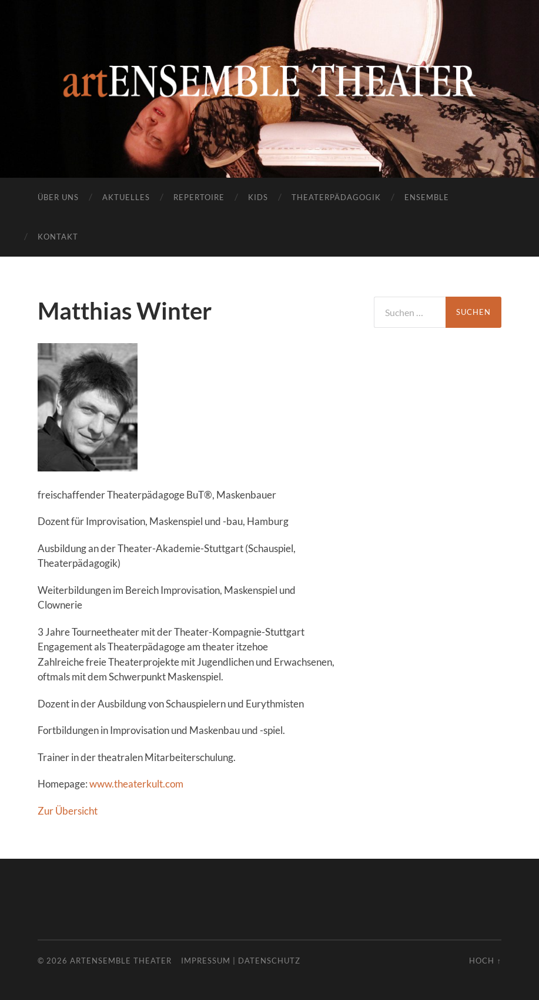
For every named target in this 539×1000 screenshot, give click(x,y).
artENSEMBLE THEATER (121, 960)
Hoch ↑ (485, 960)
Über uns (58, 197)
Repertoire (199, 197)
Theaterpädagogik (336, 197)
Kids (258, 197)
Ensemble (426, 197)
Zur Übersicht (68, 811)
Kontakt (58, 236)
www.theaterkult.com (136, 784)
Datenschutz (269, 960)
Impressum (205, 960)
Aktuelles (126, 197)
